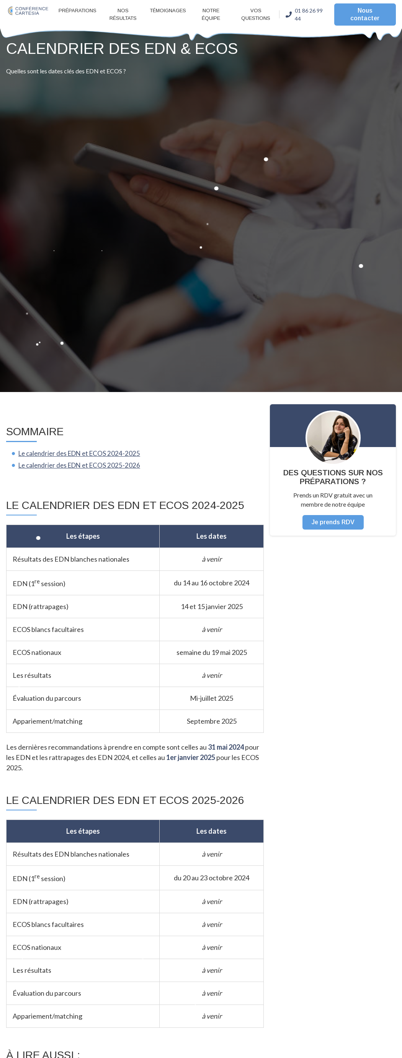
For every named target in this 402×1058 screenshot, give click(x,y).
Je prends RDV (333, 522)
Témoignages (168, 10)
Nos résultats (123, 14)
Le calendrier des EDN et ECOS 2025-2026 (82, 465)
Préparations (77, 10)
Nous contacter (364, 14)
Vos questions (255, 14)
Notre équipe (211, 14)
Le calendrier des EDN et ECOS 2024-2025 (82, 453)
